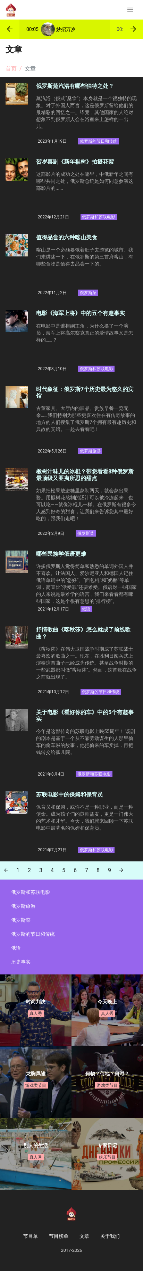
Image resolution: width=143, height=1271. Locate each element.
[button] (9, 29)
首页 (11, 68)
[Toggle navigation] (130, 10)
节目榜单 (58, 1236)
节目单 (30, 1236)
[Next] (121, 870)
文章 (84, 1236)
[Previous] (6, 870)
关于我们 (110, 1236)
